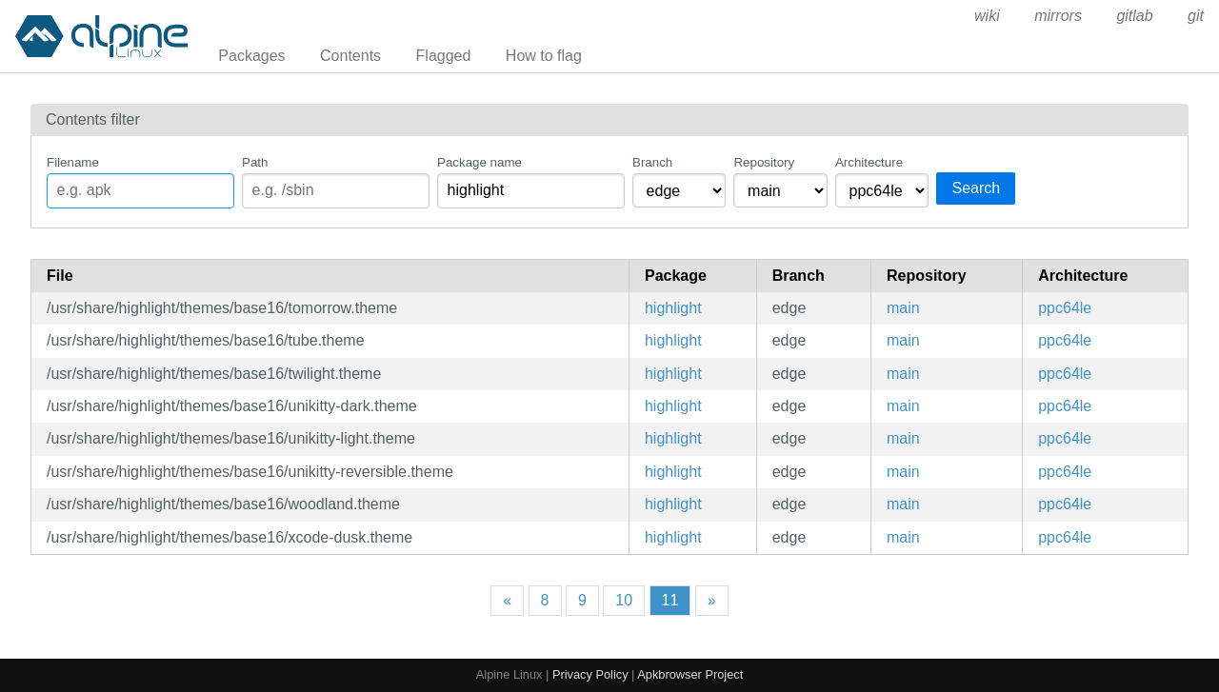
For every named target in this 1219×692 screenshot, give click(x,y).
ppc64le (1064, 308)
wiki (987, 16)
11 (670, 600)
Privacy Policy (590, 674)
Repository (763, 162)
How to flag (544, 56)
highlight (673, 308)
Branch (652, 162)
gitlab (1134, 16)
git (1196, 16)
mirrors (1058, 16)
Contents (350, 56)
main (903, 308)
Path (255, 162)
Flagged (443, 56)
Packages (251, 56)
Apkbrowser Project (690, 674)
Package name (479, 162)
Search (975, 188)
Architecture (869, 162)
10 (623, 600)
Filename (73, 162)
